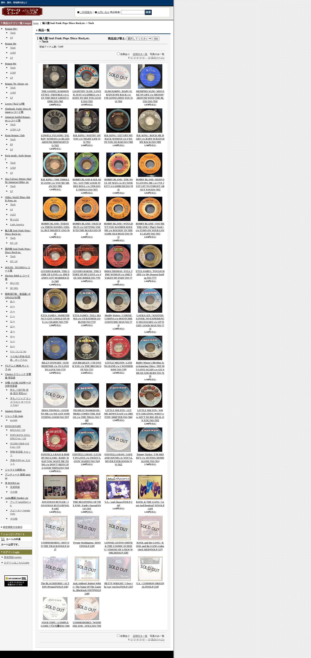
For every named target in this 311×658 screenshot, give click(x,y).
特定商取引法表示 (12, 527)
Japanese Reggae (13, 411)
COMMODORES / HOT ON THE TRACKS (55, 546)
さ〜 (12, 311)
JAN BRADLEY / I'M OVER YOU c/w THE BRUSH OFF (86, 366)
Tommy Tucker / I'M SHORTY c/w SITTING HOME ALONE (150, 458)
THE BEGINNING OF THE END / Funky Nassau (87, 505)
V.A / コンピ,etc (18, 351)
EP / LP (14, 243)
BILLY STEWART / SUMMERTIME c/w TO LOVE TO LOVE (55, 366)
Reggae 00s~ (11, 28)
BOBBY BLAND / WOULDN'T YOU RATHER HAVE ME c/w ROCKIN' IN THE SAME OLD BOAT (118, 230)
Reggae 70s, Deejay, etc (16, 83)
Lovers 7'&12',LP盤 (15, 103)
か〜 (12, 306)
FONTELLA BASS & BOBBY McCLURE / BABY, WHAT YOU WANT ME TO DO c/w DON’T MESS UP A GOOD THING (55, 461)
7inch (13, 32)
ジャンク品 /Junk (14, 416)
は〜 (12, 326)
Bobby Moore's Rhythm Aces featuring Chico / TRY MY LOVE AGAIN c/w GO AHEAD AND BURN (150, 369)
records (13, 420)
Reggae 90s (10, 43)
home (36, 23)
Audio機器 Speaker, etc (16, 498)
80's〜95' (14, 283)
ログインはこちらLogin (16, 562)
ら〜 (12, 341)
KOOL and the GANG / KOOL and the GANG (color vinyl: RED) (150, 546)
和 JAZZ (14, 219)
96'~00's (14, 288)
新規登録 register (13, 557)
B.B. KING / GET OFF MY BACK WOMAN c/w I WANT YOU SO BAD (118, 139)
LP (11, 37)
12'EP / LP (15, 129)
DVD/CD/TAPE (13, 426)
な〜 (12, 321)
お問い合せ (103, 12)
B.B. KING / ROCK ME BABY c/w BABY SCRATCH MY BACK (150, 139)
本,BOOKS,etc (12, 483)
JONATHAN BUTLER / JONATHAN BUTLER (55, 505)
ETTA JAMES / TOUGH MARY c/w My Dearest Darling (150, 275)
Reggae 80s (10, 63)
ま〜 (12, 331)
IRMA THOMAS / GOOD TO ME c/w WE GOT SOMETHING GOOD (55, 414)
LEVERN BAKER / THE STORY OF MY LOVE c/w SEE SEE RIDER (86, 275)
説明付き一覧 (140, 54)
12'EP (13, 52)
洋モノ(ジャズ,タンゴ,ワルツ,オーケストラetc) (20, 402)
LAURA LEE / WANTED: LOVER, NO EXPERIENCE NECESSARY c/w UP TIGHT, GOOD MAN (150, 322)
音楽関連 (15, 487)
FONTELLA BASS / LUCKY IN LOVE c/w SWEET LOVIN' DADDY (86, 458)
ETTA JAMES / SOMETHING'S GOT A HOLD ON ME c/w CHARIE (55, 319)
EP (11, 144)
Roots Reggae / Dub (15, 135)
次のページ (157, 57)
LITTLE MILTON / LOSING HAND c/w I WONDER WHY (118, 366)
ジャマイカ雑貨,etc (15, 469)
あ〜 (12, 301)
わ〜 (12, 346)
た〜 (12, 316)
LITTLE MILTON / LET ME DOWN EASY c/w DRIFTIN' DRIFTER (118, 414)
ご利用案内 (86, 12)
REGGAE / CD (17, 430)
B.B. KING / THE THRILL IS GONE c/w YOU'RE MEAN (55, 183)
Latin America (17, 224)
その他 (13, 492)
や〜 (12, 336)
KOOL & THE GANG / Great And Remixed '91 (150, 505)
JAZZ (13, 214)
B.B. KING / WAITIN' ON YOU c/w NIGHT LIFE (87, 139)
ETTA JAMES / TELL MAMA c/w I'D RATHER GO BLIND (87, 319)
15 (149, 57)
